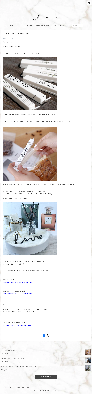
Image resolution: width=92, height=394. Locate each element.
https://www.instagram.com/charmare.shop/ (17, 325)
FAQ (47, 25)
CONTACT (62, 25)
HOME (12, 25)
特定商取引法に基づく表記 (22, 387)
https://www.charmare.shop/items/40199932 (17, 282)
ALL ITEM (29, 25)
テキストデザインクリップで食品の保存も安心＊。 (17, 33)
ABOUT (19, 25)
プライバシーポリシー (8, 387)
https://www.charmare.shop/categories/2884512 (19, 293)
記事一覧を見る (46, 377)
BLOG (54, 25)
